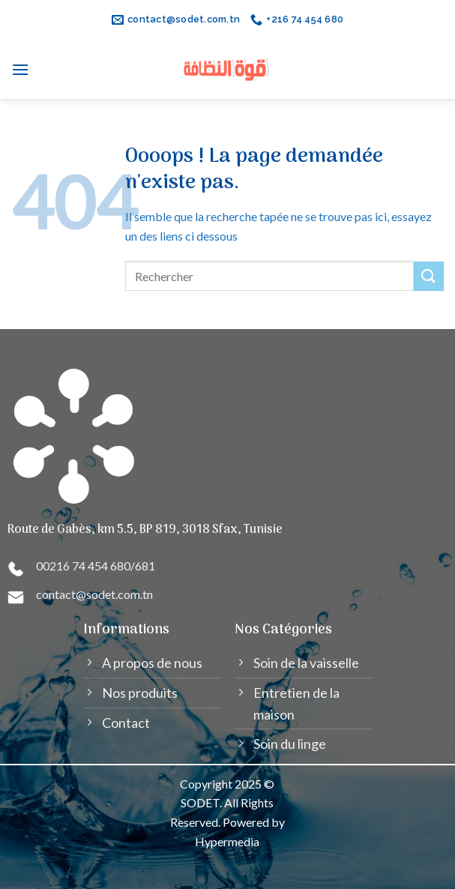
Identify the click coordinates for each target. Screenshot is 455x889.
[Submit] (429, 276)
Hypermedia (227, 841)
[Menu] (20, 69)
